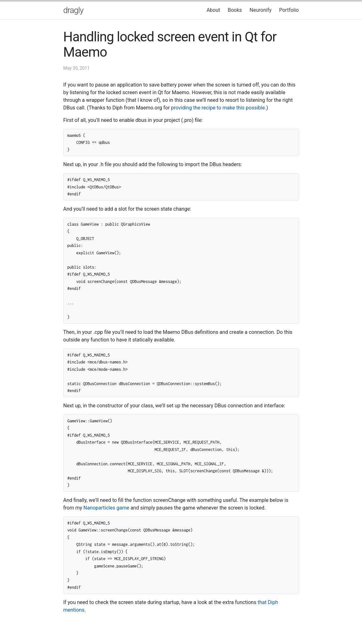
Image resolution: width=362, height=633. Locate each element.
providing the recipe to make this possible (218, 108)
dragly (73, 10)
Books (235, 10)
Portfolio (289, 10)
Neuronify (261, 10)
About (213, 10)
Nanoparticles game (106, 508)
